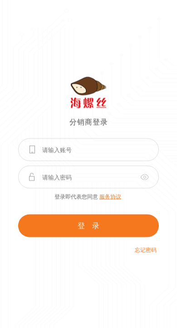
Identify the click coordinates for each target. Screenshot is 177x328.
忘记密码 (146, 250)
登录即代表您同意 (87, 197)
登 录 (88, 226)
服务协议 (110, 197)
